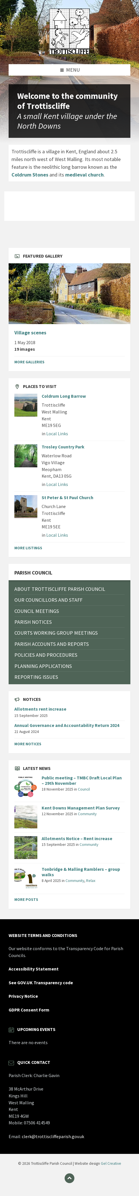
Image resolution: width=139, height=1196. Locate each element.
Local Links (57, 433)
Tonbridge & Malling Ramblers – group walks (81, 871)
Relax (90, 880)
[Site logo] (69, 52)
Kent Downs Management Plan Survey (81, 808)
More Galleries (29, 361)
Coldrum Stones (29, 174)
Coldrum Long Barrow (64, 396)
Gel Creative (111, 1163)
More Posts (26, 899)
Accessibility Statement (34, 969)
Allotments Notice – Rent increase (77, 838)
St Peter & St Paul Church (67, 497)
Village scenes (30, 333)
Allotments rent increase (40, 709)
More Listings (28, 547)
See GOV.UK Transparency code (41, 982)
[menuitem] (69, 589)
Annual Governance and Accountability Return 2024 (66, 725)
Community (87, 813)
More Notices (27, 743)
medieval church (84, 174)
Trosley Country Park (63, 447)
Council (84, 789)
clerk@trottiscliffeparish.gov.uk (53, 1136)
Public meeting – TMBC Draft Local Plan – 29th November (82, 780)
